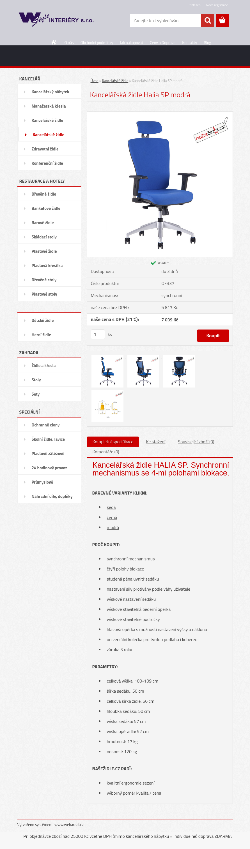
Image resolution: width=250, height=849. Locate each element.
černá (112, 517)
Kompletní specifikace (113, 441)
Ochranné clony (46, 425)
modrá (113, 527)
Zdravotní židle (45, 149)
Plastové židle (44, 251)
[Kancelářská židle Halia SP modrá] (160, 113)
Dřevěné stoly (44, 280)
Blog (207, 42)
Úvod (94, 80)
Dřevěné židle (44, 194)
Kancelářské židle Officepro (47, 122)
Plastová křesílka (47, 265)
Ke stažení (155, 441)
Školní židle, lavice (48, 439)
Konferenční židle (47, 163)
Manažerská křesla (49, 106)
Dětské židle (43, 320)
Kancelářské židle (49, 134)
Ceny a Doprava (162, 42)
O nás (69, 42)
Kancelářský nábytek (50, 92)
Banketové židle (46, 208)
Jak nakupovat (131, 42)
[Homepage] (54, 42)
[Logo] (56, 21)
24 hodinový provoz (49, 468)
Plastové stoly (44, 294)
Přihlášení (194, 5)
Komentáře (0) (106, 451)
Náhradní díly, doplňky (52, 496)
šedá (111, 507)
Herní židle (41, 334)
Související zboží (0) (196, 441)
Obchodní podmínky (97, 42)
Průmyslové (42, 482)
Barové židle (43, 222)
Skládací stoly (44, 237)
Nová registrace (217, 5)
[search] (207, 20)
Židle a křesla (44, 365)
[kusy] (98, 334)
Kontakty (189, 42)
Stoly (36, 380)
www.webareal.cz (69, 824)
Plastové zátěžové (48, 453)
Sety (36, 394)
